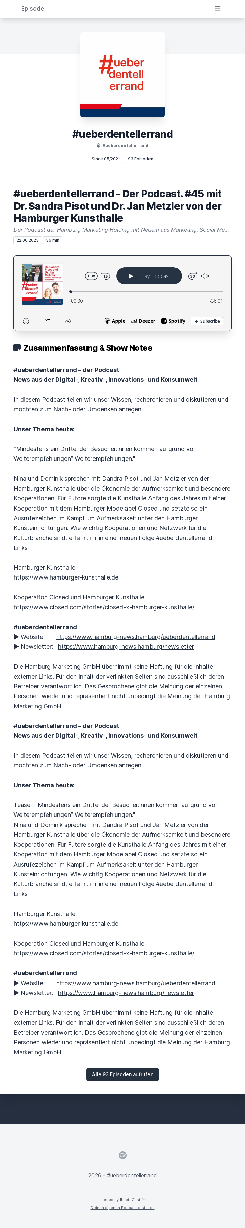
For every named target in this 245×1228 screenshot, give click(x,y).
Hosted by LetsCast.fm (123, 1199)
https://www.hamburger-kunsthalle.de (65, 577)
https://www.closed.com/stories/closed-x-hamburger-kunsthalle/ (103, 607)
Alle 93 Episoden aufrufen (122, 1074)
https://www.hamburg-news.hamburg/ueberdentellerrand (135, 636)
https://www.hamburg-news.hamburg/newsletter (126, 646)
